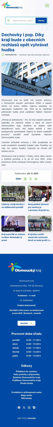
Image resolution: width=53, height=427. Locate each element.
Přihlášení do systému (26, 371)
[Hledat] (41, 20)
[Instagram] (29, 407)
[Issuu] (34, 407)
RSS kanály (26, 398)
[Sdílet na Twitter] (30, 178)
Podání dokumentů (26, 305)
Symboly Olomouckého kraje (26, 377)
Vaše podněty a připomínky (26, 374)
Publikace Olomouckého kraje (26, 380)
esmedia (31, 418)
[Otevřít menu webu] (47, 5)
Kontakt (26, 323)
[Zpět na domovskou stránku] (11, 5)
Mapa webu (26, 395)
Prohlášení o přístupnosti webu (27, 392)
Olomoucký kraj (9, 55)
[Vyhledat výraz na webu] (23, 20)
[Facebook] (19, 407)
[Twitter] (24, 407)
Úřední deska (26, 383)
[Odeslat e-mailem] (35, 178)
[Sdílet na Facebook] (25, 178)
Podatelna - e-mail (26, 295)
